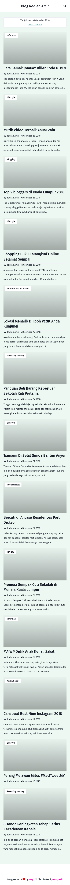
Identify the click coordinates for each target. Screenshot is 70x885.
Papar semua (35, 24)
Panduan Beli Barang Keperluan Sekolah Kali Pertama (29, 391)
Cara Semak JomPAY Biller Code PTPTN (34, 68)
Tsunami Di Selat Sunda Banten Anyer (34, 455)
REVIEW (10, 552)
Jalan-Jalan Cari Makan (18, 288)
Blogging (11, 159)
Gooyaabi (58, 879)
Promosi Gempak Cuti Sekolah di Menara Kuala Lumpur (30, 587)
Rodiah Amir (12, 73)
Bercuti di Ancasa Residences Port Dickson (31, 520)
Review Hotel (13, 485)
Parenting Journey (15, 355)
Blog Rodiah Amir (35, 6)
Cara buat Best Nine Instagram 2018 (32, 713)
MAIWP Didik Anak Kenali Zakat (28, 651)
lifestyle (11, 97)
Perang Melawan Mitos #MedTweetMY (34, 775)
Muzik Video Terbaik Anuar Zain (29, 130)
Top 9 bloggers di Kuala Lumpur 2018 (33, 192)
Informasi (11, 35)
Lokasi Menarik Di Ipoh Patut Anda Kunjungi (31, 324)
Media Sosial (13, 681)
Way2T (32, 879)
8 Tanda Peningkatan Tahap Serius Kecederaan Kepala (31, 826)
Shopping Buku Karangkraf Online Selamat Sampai (31, 256)
